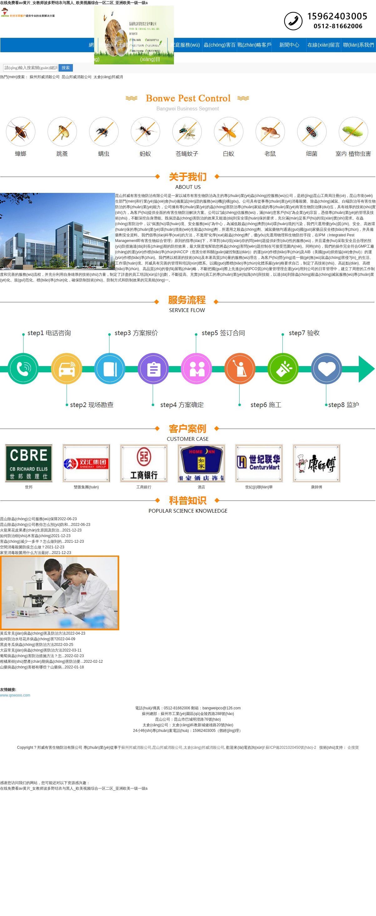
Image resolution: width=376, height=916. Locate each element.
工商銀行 (143, 487)
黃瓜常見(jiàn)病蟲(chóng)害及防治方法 (33, 633)
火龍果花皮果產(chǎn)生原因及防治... (31, 530)
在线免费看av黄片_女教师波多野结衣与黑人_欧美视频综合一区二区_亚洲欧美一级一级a (74, 3)
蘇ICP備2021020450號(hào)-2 (291, 747)
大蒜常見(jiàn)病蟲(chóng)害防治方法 (31, 650)
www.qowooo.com (15, 695)
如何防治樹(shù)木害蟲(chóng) (25, 536)
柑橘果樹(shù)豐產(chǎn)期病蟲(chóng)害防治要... (42, 661)
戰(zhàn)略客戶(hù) (254, 47)
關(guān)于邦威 (115, 45)
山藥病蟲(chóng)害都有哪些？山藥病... (32, 667)
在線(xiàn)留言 (323, 45)
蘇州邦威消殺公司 (45, 77)
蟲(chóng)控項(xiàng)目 (150, 47)
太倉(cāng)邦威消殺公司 (204, 747)
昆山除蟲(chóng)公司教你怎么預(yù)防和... (35, 524)
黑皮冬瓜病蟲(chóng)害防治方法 (27, 644)
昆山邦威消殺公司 (77, 77)
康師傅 (316, 487)
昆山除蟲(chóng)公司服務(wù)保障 (29, 519)
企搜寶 (353, 747)
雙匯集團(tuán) (86, 487)
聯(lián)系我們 (358, 45)
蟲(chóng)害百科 (220, 47)
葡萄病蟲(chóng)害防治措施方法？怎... (32, 656)
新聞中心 (289, 45)
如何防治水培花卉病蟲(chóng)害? (28, 639)
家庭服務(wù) (185, 45)
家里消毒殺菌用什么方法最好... (26, 553)
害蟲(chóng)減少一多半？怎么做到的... (32, 541)
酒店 (201, 487)
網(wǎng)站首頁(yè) (91, 47)
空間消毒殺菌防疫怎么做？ (22, 547)
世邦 (29, 487)
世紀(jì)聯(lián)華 (259, 487)
